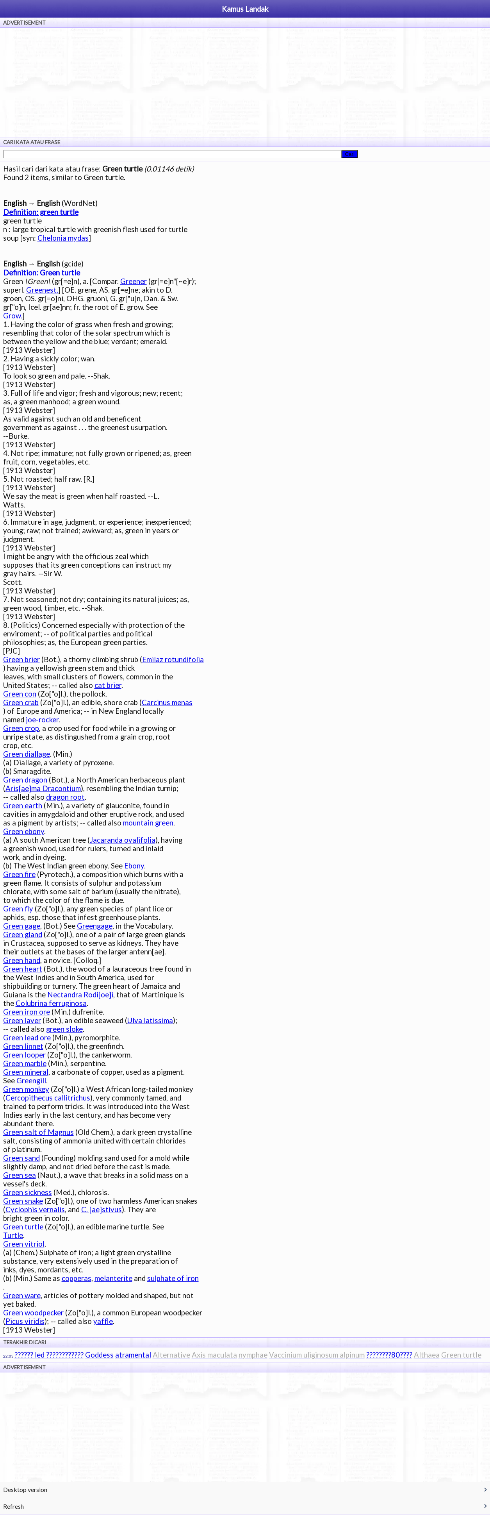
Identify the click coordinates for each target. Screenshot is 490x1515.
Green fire (19, 874)
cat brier (107, 685)
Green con (19, 694)
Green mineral (25, 1072)
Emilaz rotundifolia (173, 659)
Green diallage (26, 754)
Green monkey (26, 1089)
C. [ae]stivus (101, 1209)
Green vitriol (24, 1244)
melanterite (113, 1278)
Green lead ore (27, 1037)
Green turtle (23, 1226)
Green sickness (27, 1192)
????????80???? (389, 1355)
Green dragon (25, 779)
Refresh (13, 1506)
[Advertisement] (245, 82)
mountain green (148, 822)
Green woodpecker (33, 1312)
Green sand (21, 1158)
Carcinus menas (167, 702)
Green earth (22, 805)
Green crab (21, 702)
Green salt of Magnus (38, 1132)
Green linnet (23, 1046)
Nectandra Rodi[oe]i (80, 994)
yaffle (103, 1321)
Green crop (21, 728)
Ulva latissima (150, 1020)
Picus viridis (25, 1321)
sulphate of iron (173, 1278)
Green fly (18, 908)
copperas (76, 1278)
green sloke (64, 1029)
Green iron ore (26, 1012)
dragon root (65, 797)
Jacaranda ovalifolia (122, 840)
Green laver (22, 1020)
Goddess (99, 1355)
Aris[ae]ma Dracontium (43, 788)
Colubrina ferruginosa (51, 1003)
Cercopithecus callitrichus (47, 1097)
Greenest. (42, 290)
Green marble (24, 1063)
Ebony (134, 865)
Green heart (22, 969)
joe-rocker (42, 719)
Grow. (12, 315)
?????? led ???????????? (49, 1355)
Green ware (22, 1295)
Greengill (31, 1080)
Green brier (21, 659)
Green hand (21, 960)
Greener (133, 281)
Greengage (94, 926)
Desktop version (25, 1489)
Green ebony (23, 831)
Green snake (23, 1201)
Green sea (19, 1175)
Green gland (22, 934)
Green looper (24, 1054)
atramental (133, 1355)
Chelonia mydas (63, 238)
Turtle (13, 1235)
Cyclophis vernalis (35, 1209)
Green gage (21, 926)
